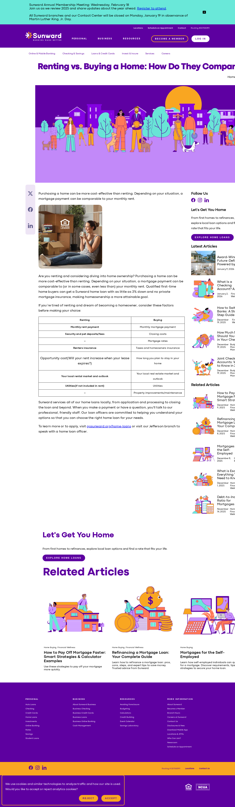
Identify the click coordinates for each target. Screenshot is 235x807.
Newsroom (172, 742)
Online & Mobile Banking (42, 54)
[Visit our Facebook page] (193, 201)
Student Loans (32, 738)
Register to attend (151, 8)
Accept (111, 798)
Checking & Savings (73, 54)
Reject (88, 798)
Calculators (125, 713)
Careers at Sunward (176, 717)
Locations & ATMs (175, 734)
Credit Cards (31, 713)
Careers (166, 54)
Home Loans (31, 717)
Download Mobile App (177, 730)
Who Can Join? (174, 738)
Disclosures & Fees (176, 726)
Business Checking (81, 709)
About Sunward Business (84, 704)
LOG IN (200, 38)
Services (149, 54)
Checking (29, 709)
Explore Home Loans (212, 237)
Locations (138, 28)
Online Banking (32, 726)
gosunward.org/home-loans (109, 426)
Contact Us (172, 721)
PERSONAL (79, 39)
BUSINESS (105, 39)
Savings (29, 734)
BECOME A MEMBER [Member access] (170, 38)
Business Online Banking (84, 721)
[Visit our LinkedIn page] (206, 201)
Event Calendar (127, 721)
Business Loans (80, 717)
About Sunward (174, 704)
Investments (31, 721)
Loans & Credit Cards (103, 54)
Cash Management (82, 726)
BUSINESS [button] (79, 699)
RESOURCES (131, 39)
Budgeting (125, 709)
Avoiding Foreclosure (129, 704)
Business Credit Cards (83, 713)
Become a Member (176, 709)
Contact (182, 28)
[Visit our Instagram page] (200, 201)
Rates (28, 730)
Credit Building (127, 717)
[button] (204, 12)
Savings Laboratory (129, 726)
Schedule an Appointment (160, 28)
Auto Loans (30, 704)
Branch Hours (173, 713)
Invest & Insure (130, 54)
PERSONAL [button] (31, 699)
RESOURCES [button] (127, 699)
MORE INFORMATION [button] (180, 699)
